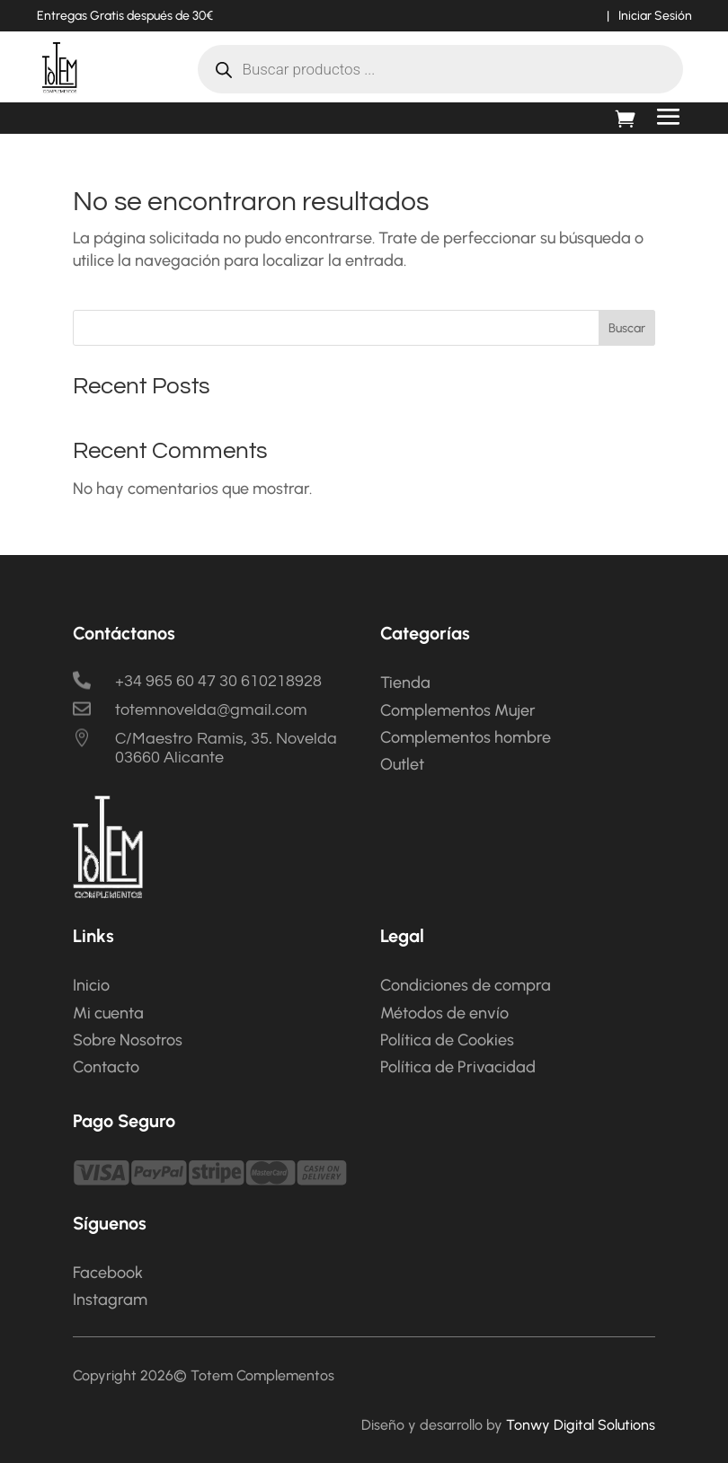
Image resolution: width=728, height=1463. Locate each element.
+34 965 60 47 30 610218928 (218, 681)
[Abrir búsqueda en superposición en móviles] (440, 69)
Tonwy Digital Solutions (580, 1424)
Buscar (626, 328)
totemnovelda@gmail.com (211, 709)
